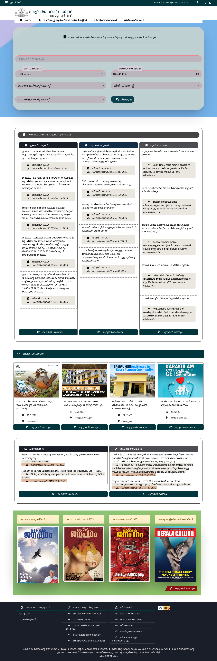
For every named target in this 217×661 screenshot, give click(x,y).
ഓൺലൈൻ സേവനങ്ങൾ (84, 613)
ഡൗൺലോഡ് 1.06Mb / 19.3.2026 (136, 488)
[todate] (156, 73)
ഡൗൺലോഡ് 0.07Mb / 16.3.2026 (49, 265)
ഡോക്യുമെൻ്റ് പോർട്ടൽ (84, 635)
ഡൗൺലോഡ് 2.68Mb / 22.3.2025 (109, 172)
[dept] (60, 85)
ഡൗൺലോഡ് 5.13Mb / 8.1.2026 (49, 168)
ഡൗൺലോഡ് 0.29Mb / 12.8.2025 (109, 218)
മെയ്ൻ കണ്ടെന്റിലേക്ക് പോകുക (171, 2)
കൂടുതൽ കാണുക (49, 332)
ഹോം (25, 20)
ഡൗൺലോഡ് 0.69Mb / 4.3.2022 (45, 465)
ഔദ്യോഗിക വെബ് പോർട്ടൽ (86, 640)
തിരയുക (124, 99)
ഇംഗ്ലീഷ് (12, 2)
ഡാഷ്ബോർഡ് (79, 619)
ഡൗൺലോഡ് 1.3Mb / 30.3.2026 (135, 475)
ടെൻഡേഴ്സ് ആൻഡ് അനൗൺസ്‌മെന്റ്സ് (62, 20)
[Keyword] (108, 58)
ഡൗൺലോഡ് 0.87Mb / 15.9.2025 (109, 195)
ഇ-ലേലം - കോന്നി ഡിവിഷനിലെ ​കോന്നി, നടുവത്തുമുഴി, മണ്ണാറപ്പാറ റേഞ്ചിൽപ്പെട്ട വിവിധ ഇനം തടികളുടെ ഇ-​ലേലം (47, 154)
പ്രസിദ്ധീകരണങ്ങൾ (105, 20)
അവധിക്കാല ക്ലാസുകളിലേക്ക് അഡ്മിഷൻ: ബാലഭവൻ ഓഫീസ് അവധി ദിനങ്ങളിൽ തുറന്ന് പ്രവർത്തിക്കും (167, 228)
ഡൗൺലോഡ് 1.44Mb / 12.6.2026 (49, 198)
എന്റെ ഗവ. (24, 613)
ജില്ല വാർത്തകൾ (133, 20)
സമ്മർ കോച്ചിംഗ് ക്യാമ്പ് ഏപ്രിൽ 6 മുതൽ (165, 265)
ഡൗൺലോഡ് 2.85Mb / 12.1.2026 (49, 228)
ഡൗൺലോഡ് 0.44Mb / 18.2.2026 (49, 302)
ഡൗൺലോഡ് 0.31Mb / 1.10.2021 (45, 481)
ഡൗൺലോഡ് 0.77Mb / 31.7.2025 (109, 241)
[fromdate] (60, 73)
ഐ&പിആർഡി (26, 619)
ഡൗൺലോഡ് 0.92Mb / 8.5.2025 (109, 271)
